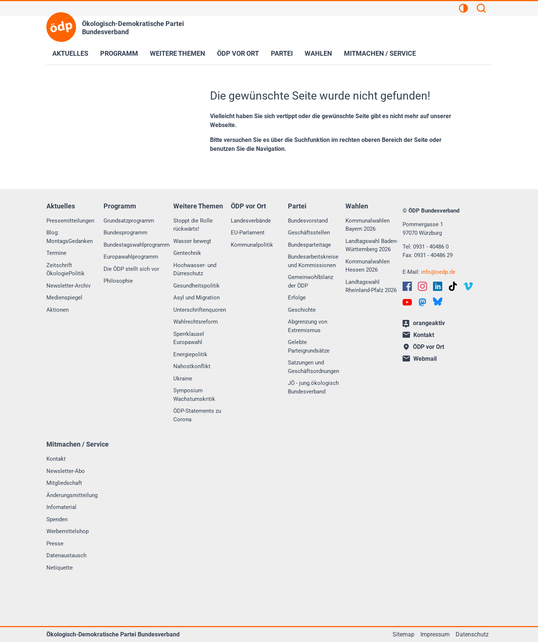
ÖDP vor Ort (238, 53)
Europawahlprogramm (131, 256)
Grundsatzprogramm (129, 220)
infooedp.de (438, 272)
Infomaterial (61, 507)
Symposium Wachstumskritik (194, 394)
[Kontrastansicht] (463, 9)
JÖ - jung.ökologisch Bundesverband (313, 387)
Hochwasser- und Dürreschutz (194, 269)
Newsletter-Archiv (68, 285)
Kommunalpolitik (252, 244)
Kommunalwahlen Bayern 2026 (367, 225)
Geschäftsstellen (309, 232)
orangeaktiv (424, 324)
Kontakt (56, 458)
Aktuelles (70, 53)
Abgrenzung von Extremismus (307, 326)
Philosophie (118, 281)
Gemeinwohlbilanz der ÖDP (310, 281)
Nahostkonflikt (191, 366)
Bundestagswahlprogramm (137, 244)
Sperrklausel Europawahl (188, 338)
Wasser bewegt (192, 241)
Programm (119, 53)
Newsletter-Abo (65, 471)
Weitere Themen (177, 53)
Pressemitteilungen (70, 220)
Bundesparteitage (309, 244)
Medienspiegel (64, 297)
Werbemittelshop (67, 531)
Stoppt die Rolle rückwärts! (193, 225)
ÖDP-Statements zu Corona (197, 415)
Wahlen (318, 53)
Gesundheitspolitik (196, 285)
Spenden (57, 519)
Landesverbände (251, 220)
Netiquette (59, 567)
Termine (56, 253)
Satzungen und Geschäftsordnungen (313, 366)
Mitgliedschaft (64, 483)
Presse (54, 543)
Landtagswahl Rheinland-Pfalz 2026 (371, 286)
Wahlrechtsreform (195, 321)
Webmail (420, 358)
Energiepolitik (190, 354)
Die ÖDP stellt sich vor (131, 269)
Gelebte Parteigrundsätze (308, 346)
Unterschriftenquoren (199, 310)
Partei (282, 53)
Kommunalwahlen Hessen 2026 (367, 265)
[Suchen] (481, 9)
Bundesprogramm (125, 232)
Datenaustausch (66, 555)
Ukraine (182, 378)
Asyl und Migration (196, 297)
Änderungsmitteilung (72, 495)
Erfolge (297, 297)
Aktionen (57, 310)
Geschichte (302, 310)
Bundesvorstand (308, 220)
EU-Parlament (248, 232)
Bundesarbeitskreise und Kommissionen (313, 261)
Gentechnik (187, 253)
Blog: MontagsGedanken (69, 236)
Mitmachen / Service (380, 53)
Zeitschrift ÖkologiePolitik (65, 269)
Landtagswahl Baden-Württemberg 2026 (371, 245)
